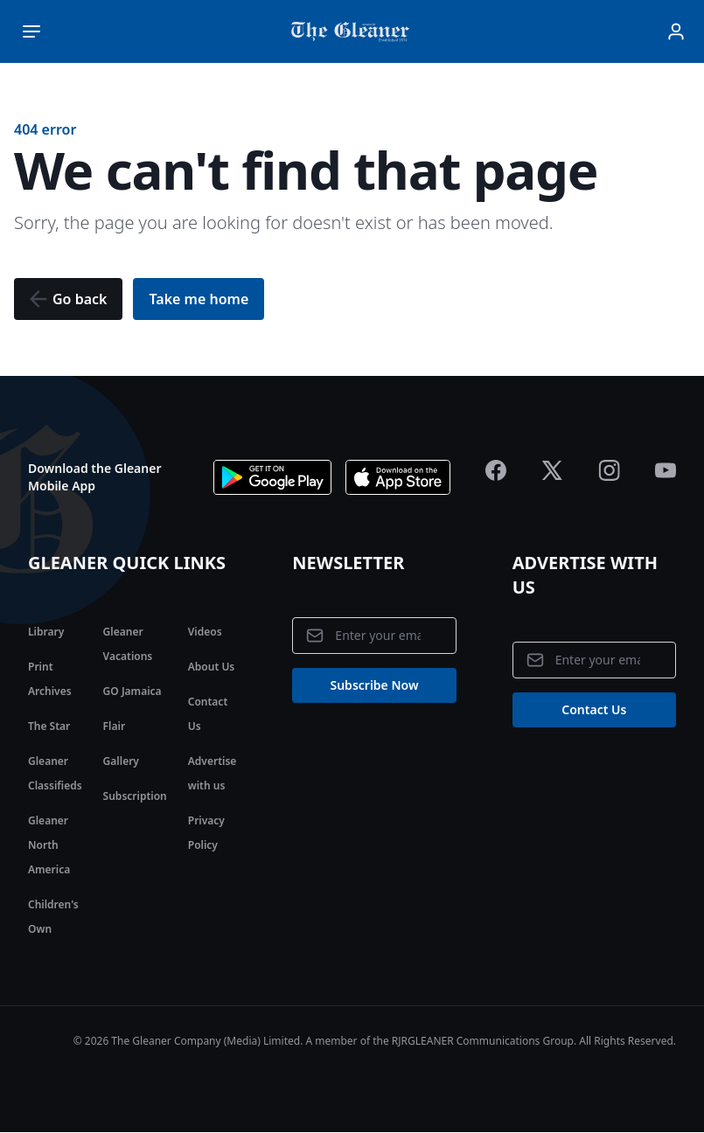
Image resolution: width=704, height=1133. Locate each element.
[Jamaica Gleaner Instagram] (609, 470)
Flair (114, 726)
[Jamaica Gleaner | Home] (353, 31)
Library (46, 631)
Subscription (135, 796)
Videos (205, 631)
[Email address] (374, 635)
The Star (49, 726)
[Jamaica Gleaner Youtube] (665, 470)
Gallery (121, 761)
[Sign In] (676, 31)
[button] (68, 299)
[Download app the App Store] (397, 477)
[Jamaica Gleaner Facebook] (495, 470)
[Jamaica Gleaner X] (552, 470)
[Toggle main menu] (31, 31)
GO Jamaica (132, 691)
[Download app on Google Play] (272, 477)
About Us (211, 666)
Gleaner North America (49, 845)
